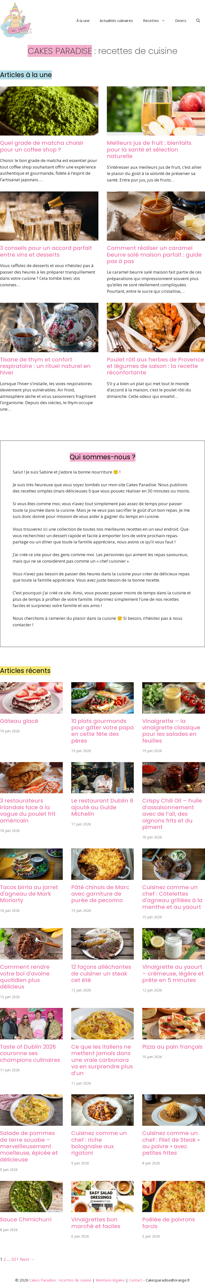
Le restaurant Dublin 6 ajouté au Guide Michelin (102, 807)
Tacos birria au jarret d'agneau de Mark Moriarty (29, 893)
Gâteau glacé (19, 721)
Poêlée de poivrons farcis (168, 1223)
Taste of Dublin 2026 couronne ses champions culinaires (30, 1053)
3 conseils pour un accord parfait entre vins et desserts (46, 251)
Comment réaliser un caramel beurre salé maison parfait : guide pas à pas (154, 254)
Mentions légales (110, 1280)
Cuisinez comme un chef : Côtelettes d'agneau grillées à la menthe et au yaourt (172, 897)
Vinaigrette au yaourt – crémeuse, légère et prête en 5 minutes (173, 973)
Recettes (156, 20)
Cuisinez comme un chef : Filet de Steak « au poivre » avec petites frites (171, 1143)
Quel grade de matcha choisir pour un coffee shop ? (42, 146)
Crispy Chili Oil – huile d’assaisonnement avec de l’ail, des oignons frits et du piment (172, 814)
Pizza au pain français (172, 1047)
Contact (135, 1280)
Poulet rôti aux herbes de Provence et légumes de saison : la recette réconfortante (155, 366)
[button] (198, 20)
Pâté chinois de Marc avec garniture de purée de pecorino (100, 893)
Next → (27, 1259)
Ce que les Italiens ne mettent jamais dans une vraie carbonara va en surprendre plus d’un (102, 1060)
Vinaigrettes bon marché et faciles (95, 1223)
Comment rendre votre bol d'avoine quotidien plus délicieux (25, 976)
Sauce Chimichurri (26, 1219)
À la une (83, 20)
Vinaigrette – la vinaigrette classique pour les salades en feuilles (171, 731)
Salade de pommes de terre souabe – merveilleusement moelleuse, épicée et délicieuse (29, 1146)
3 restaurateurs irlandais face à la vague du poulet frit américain (28, 810)
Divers (180, 20)
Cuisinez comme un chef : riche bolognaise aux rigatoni (99, 1143)
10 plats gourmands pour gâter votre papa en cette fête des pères (102, 731)
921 (15, 1259)
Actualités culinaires (116, 20)
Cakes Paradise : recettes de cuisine (60, 1280)
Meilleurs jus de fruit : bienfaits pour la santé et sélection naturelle (149, 149)
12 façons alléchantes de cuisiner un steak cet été (101, 973)
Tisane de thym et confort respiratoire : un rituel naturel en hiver (45, 366)
